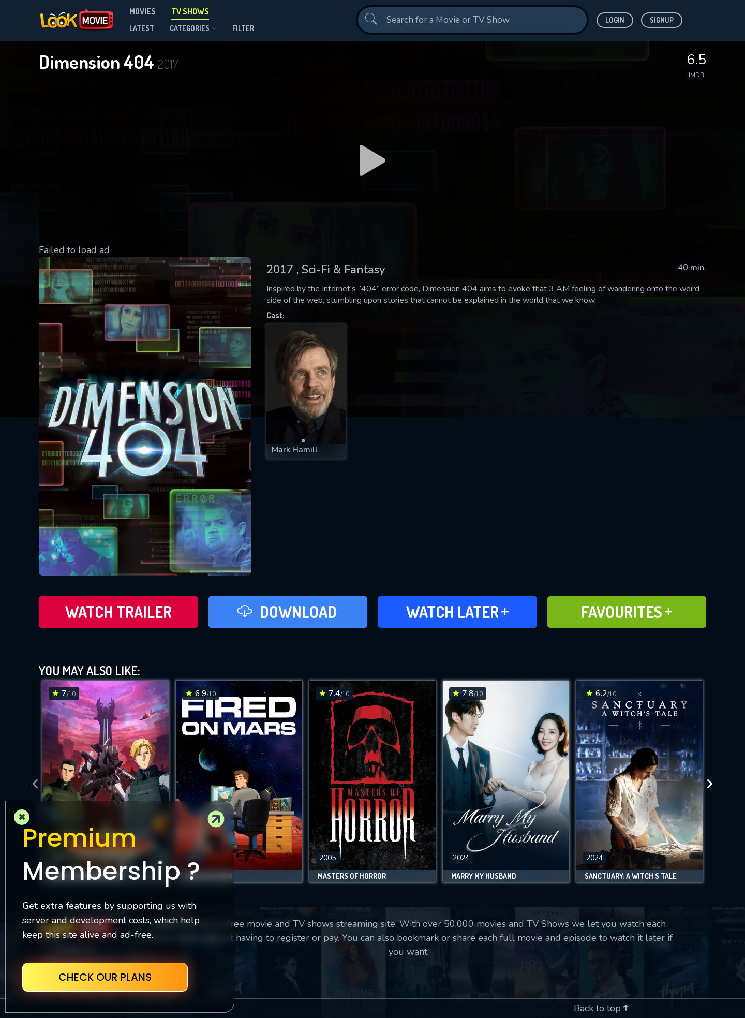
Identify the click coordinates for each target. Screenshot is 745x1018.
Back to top (601, 1008)
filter (243, 28)
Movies (142, 11)
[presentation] (32, 784)
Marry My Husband (483, 876)
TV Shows (190, 11)
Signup (662, 20)
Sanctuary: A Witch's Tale (631, 876)
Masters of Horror (352, 876)
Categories (193, 28)
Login (614, 20)
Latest (141, 28)
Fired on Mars (208, 876)
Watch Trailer (118, 612)
